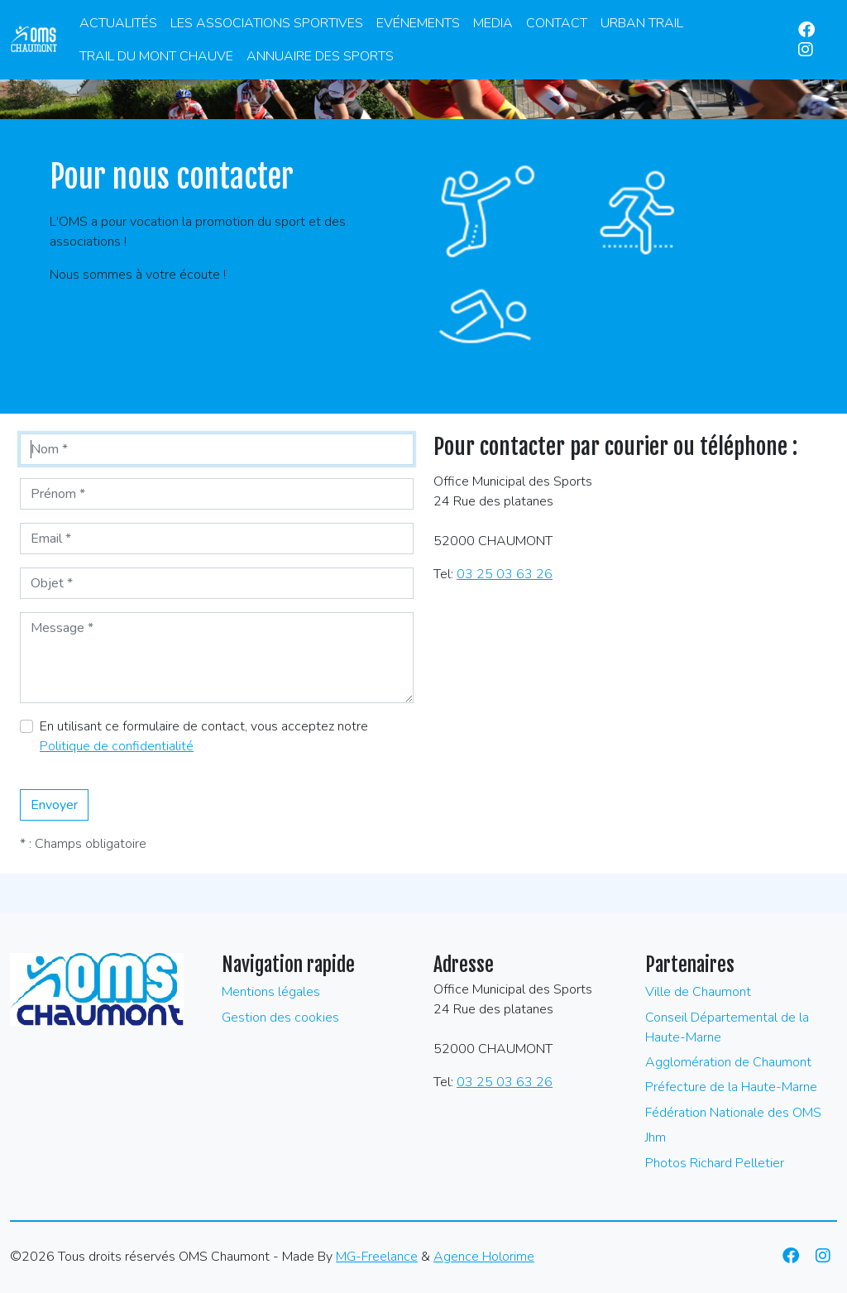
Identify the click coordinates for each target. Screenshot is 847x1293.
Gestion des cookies (280, 1017)
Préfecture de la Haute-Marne (731, 1087)
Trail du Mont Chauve (156, 56)
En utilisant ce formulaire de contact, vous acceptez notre (204, 736)
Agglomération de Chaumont (728, 1062)
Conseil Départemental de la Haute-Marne (727, 1027)
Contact (556, 23)
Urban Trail (642, 23)
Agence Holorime (483, 1257)
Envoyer (54, 805)
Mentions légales (271, 992)
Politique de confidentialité (117, 746)
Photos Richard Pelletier (714, 1163)
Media (493, 23)
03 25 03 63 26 (505, 574)
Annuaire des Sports (320, 56)
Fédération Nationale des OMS (733, 1113)
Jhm (655, 1137)
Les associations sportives (266, 23)
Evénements (418, 23)
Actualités (118, 23)
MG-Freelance (377, 1257)
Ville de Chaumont (698, 992)
